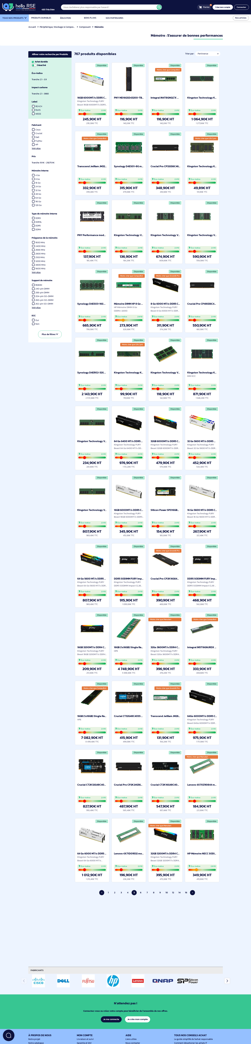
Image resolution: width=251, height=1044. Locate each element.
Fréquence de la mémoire (45, 238)
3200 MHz (39, 261)
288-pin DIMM (41, 292)
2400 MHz (39, 246)
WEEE (36, 114)
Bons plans (90, 17)
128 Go (37, 205)
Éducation (65, 18)
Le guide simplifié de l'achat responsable (192, 1039)
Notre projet (33, 1039)
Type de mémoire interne (45, 213)
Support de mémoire (42, 280)
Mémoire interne (40, 170)
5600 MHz (39, 268)
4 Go (36, 175)
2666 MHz (38, 250)
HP (35, 144)
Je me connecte (111, 1019)
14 (179, 892)
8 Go (36, 179)
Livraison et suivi (84, 1039)
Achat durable (49, 63)
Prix (34, 156)
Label (35, 101)
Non (36, 324)
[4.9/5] (51, 7)
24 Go (36, 186)
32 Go (36, 190)
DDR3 (36, 218)
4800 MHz (39, 265)
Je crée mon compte (137, 1019)
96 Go (36, 201)
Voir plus (36, 148)
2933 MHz (38, 257)
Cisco (36, 129)
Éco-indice (37, 73)
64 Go (36, 198)
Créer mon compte (223, 7)
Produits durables (41, 17)
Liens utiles (130, 1039)
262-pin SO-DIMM (42, 303)
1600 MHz (38, 242)
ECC (34, 315)
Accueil (32, 27)
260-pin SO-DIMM (43, 300)
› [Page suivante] (192, 892)
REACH (37, 106)
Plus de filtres (50, 334)
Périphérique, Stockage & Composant (59, 27)
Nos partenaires (114, 18)
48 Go (36, 194)
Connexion (242, 7)
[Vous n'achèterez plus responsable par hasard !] (114, 7)
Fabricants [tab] (37, 970)
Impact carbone (40, 87)
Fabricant (37, 125)
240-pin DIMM (41, 288)
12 (173, 892)
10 (166, 892)
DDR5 (36, 225)
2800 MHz (39, 253)
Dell (35, 137)
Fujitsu (37, 141)
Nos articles (241, 17)
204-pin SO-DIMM (43, 296)
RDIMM (37, 285)
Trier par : (189, 53)
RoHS (36, 110)
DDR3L (37, 222)
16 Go (36, 182)
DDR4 (36, 229)
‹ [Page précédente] (101, 892)
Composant (85, 27)
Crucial (37, 133)
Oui (35, 320)
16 (186, 892)
